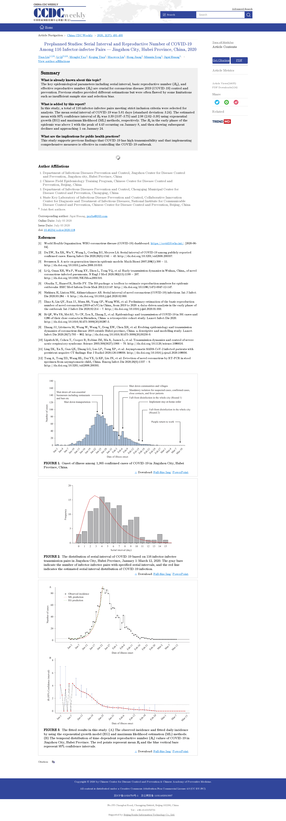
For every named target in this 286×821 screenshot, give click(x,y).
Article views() (224, 83)
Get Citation (221, 60)
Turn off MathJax (222, 42)
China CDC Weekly (80, 35)
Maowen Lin (116, 57)
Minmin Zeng (152, 57)
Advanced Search (242, 8)
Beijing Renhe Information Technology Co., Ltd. (149, 814)
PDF (239, 60)
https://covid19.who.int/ (167, 243)
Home (46, 27)
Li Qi (59, 57)
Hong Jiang (134, 57)
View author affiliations (54, 61)
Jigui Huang (171, 57)
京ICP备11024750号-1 (126, 795)
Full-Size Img (162, 472)
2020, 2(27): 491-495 (110, 35)
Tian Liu (43, 57)
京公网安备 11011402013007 (156, 795)
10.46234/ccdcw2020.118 (59, 230)
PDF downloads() (224, 87)
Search (169, 14)
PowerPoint (180, 472)
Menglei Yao (77, 57)
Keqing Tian (97, 57)
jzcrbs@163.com (97, 216)
